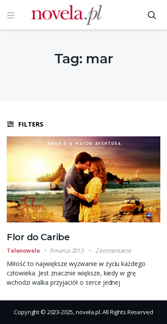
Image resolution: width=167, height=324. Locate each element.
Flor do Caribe (38, 237)
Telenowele (23, 250)
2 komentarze (113, 250)
